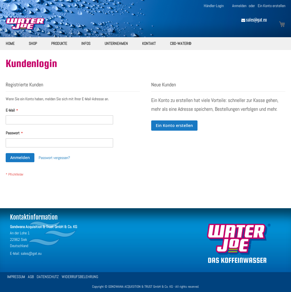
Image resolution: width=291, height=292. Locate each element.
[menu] (145, 43)
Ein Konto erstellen (271, 5)
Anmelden (239, 5)
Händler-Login (214, 5)
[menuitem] (10, 43)
